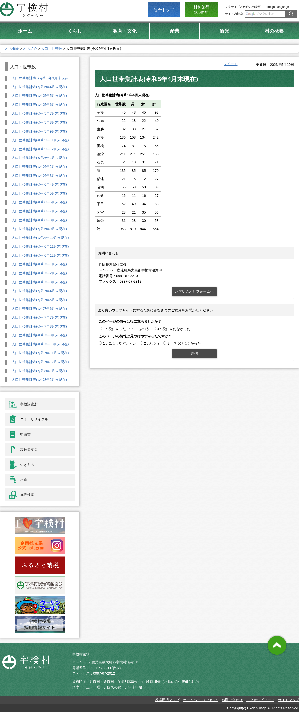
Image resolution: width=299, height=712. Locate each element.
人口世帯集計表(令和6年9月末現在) (39, 229)
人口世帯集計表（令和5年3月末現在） (42, 78)
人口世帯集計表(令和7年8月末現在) (39, 326)
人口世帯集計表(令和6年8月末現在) (39, 220)
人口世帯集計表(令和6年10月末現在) (40, 238)
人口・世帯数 (51, 49)
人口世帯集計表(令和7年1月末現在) (39, 264)
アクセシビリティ (260, 700)
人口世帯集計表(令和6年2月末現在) (39, 167)
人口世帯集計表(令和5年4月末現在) (39, 87)
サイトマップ (288, 700)
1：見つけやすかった (119, 343)
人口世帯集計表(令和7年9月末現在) (39, 335)
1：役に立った (114, 329)
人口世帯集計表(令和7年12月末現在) (40, 362)
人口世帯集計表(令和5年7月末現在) (39, 113)
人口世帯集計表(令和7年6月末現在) (39, 309)
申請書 (25, 434)
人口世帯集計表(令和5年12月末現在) (40, 149)
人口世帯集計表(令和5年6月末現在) (39, 105)
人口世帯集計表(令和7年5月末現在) (39, 300)
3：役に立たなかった (173, 329)
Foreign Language (277, 7)
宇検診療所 (29, 404)
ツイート (230, 64)
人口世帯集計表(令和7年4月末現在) (39, 291)
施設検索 (27, 495)
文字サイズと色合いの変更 (243, 7)
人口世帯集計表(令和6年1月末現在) (39, 158)
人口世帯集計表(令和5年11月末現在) (40, 140)
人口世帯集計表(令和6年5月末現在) (39, 193)
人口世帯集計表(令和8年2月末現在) (39, 380)
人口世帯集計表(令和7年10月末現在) (40, 344)
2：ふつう (142, 329)
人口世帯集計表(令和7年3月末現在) (39, 282)
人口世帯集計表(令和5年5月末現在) (39, 96)
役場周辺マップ (167, 700)
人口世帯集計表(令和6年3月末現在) (39, 176)
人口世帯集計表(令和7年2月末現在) (39, 273)
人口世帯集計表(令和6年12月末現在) (40, 255)
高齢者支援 (29, 450)
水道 (23, 480)
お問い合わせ (232, 700)
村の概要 (12, 49)
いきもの (27, 465)
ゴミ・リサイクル (34, 419)
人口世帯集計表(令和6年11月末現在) (40, 246)
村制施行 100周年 (201, 10)
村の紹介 (30, 49)
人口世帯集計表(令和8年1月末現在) (39, 371)
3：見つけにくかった (184, 343)
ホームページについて (200, 700)
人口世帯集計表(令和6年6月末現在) (39, 202)
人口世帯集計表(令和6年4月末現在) (39, 184)
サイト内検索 (234, 14)
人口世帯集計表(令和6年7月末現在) (39, 211)
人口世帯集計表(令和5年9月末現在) (39, 131)
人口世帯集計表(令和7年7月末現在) (39, 317)
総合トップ (164, 10)
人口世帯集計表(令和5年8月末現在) (39, 122)
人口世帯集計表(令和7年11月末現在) (40, 353)
